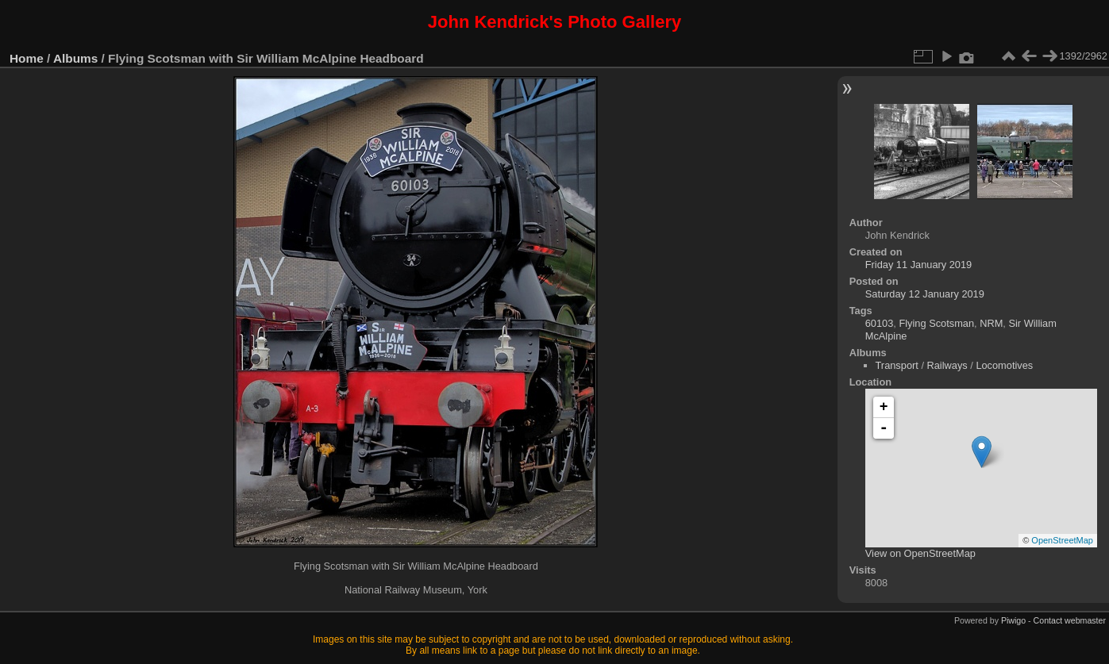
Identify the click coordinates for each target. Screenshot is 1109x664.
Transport (897, 365)
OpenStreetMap (1062, 540)
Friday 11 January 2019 (918, 265)
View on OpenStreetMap (920, 553)
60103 (879, 323)
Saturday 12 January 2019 (924, 294)
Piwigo (1013, 620)
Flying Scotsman (936, 323)
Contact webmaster (1070, 620)
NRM (991, 323)
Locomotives (1004, 365)
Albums (75, 58)
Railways (947, 365)
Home (27, 58)
